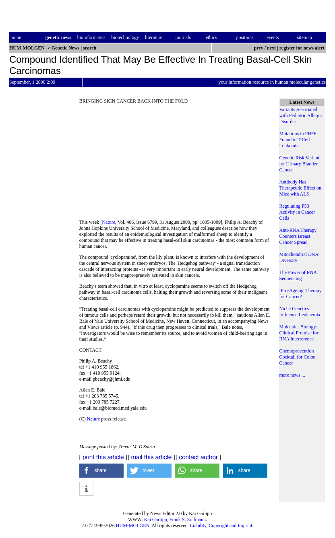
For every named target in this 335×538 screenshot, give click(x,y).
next (271, 48)
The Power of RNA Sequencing (298, 275)
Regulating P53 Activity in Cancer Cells (297, 212)
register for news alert (302, 48)
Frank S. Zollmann (188, 519)
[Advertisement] (175, 164)
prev (258, 48)
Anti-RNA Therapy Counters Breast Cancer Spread (298, 236)
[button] (101, 471)
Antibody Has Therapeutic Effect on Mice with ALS (300, 188)
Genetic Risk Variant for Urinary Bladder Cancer (299, 164)
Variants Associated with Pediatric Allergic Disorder (301, 115)
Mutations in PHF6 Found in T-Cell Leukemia (297, 139)
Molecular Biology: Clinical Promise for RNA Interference (298, 333)
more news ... (292, 375)
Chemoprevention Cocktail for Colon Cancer (297, 357)
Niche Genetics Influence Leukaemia (300, 311)
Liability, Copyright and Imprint (221, 525)
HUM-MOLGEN (132, 525)
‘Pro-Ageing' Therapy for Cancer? (300, 293)
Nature (108, 222)
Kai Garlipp (155, 519)
